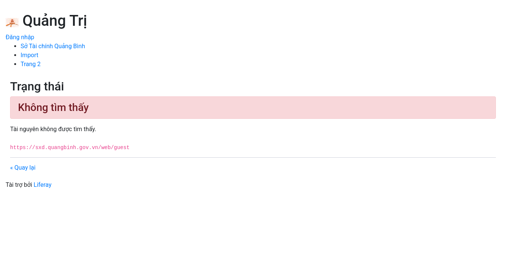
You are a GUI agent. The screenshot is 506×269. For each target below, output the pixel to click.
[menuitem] (53, 46)
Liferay (43, 184)
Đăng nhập (20, 37)
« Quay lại (23, 167)
